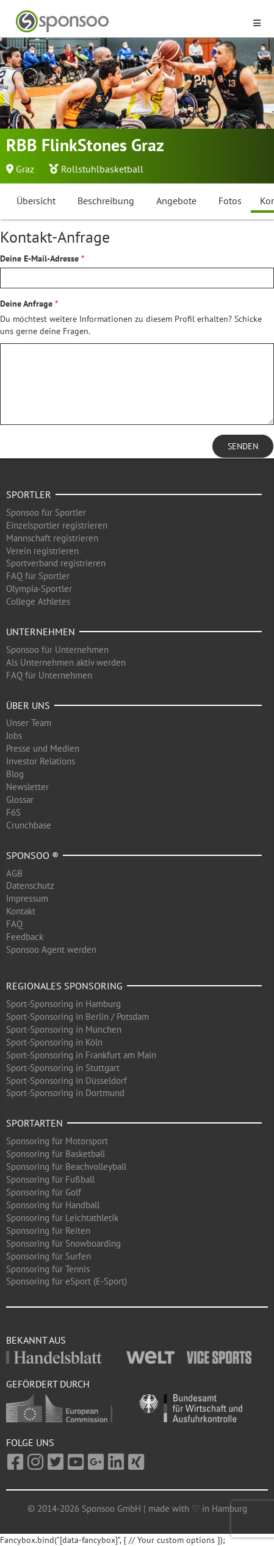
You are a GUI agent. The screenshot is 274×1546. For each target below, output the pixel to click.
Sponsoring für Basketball (55, 1154)
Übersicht (36, 200)
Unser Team (28, 722)
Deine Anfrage (26, 303)
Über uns (28, 705)
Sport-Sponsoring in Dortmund (65, 1093)
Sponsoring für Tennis (48, 1269)
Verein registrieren (42, 551)
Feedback (24, 936)
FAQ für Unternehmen (49, 675)
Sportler (28, 494)
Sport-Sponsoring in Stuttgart (63, 1068)
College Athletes (38, 601)
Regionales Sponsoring (64, 986)
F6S (13, 812)
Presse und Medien (42, 748)
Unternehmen (40, 631)
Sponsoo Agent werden (51, 949)
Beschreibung (106, 200)
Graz (25, 169)
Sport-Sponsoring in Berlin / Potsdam (77, 1016)
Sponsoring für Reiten (48, 1230)
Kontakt (20, 911)
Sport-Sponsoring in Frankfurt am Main (81, 1055)
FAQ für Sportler (38, 576)
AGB (14, 873)
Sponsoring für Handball (52, 1205)
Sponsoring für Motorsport (57, 1141)
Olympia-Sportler (39, 588)
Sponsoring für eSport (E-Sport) (66, 1281)
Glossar (20, 799)
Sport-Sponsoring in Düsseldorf (66, 1080)
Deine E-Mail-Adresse (39, 258)
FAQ (14, 924)
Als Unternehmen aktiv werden (66, 662)
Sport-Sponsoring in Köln (54, 1042)
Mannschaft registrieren (52, 538)
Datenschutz (30, 885)
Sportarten (34, 1123)
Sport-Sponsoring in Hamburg (63, 1004)
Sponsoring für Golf (43, 1192)
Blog (15, 774)
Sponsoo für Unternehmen (57, 649)
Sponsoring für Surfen (48, 1256)
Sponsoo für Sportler (46, 512)
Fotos (230, 200)
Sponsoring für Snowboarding (63, 1243)
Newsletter (27, 787)
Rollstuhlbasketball (102, 169)
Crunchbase (28, 825)
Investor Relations (40, 761)
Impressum (27, 898)
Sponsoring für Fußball (50, 1179)
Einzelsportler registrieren (56, 525)
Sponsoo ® (32, 855)
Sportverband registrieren (56, 563)
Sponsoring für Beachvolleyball (66, 1166)
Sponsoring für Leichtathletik (62, 1218)
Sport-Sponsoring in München (63, 1029)
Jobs (14, 735)
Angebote (176, 200)
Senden (243, 446)
